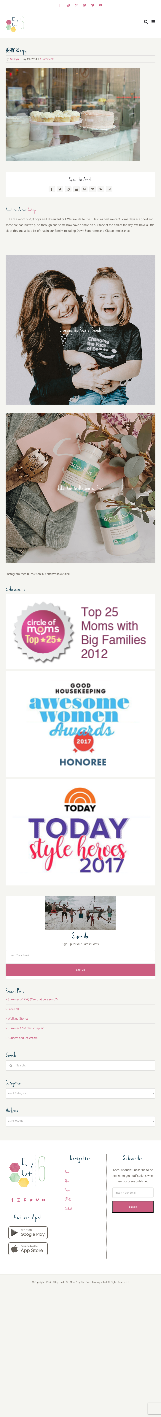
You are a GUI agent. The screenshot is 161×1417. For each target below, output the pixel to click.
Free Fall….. (15, 1009)
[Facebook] (12, 1200)
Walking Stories (18, 1018)
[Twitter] (31, 1200)
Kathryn (14, 59)
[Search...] (80, 1065)
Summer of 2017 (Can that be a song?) (33, 999)
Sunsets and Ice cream (23, 1038)
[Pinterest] (25, 1200)
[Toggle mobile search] (146, 22)
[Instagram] (18, 1200)
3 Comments (47, 59)
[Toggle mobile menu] (153, 22)
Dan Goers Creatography (93, 1282)
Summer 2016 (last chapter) (26, 1028)
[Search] (11, 1065)
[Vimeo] (37, 1200)
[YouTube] (43, 1200)
